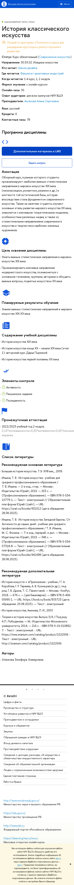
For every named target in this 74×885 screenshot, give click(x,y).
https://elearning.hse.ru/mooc (21, 838)
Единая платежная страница (20, 776)
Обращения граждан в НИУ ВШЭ (22, 737)
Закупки (8, 731)
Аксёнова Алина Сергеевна (41, 101)
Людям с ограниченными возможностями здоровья (33, 770)
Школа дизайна (27, 68)
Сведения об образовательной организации (29, 764)
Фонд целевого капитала (18, 743)
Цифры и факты (13, 702)
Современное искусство (54, 57)
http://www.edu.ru (14, 825)
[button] (26, 689)
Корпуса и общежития (16, 725)
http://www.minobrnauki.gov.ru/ (22, 800)
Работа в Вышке (12, 781)
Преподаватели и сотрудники (21, 719)
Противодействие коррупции (21, 749)
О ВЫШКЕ (10, 696)
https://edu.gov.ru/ (15, 813)
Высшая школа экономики (22, 4)
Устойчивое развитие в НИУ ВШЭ (23, 713)
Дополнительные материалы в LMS (37, 151)
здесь (58, 858)
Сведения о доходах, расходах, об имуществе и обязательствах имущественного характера (32, 756)
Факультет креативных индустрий (41, 73)
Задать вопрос (37, 163)
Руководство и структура (19, 707)
